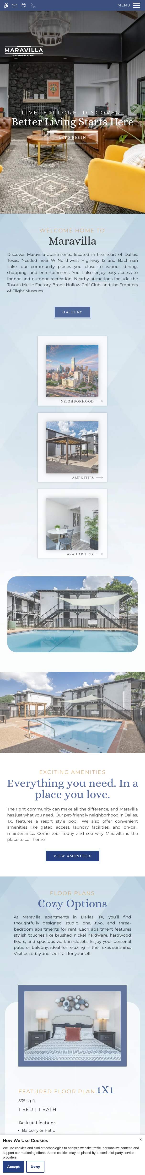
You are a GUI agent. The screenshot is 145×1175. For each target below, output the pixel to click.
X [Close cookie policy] (141, 1139)
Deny (35, 1166)
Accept (13, 1166)
